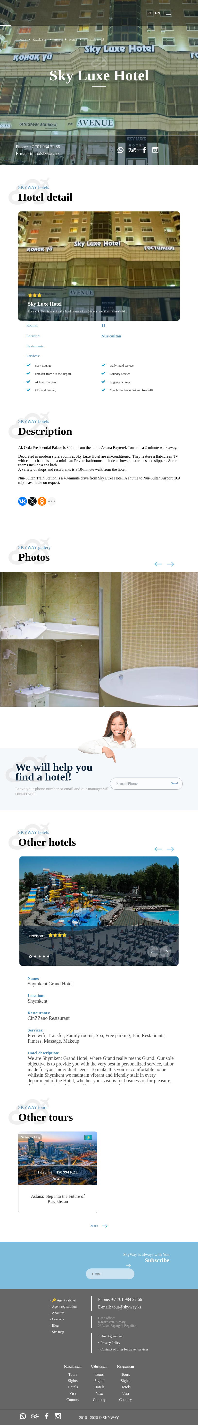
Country (72, 1400)
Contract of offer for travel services (124, 1349)
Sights (73, 1381)
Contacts (58, 1319)
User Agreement (111, 1336)
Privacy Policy (110, 1343)
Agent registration (64, 1306)
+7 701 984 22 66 (44, 146)
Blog (55, 1325)
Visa (72, 1393)
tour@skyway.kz (44, 153)
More (99, 1225)
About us (58, 1313)
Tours (72, 1374)
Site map (58, 1332)
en (157, 13)
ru (149, 13)
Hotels (73, 1387)
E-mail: (23, 153)
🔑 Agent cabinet (64, 1300)
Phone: (22, 146)
